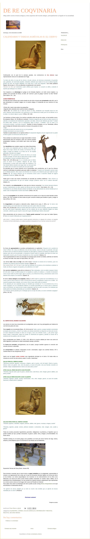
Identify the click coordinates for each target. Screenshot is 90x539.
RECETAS (6, 512)
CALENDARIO (13, 510)
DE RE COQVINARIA (29, 10)
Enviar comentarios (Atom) (34, 534)
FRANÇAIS (64, 44)
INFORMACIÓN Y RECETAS (44, 510)
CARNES (20, 510)
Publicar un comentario (12, 520)
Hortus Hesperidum (46, 483)
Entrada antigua (52, 528)
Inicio (32, 528)
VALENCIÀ (64, 35)
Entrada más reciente (10, 528)
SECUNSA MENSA (15, 512)
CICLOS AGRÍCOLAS (30, 510)
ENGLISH (63, 40)
